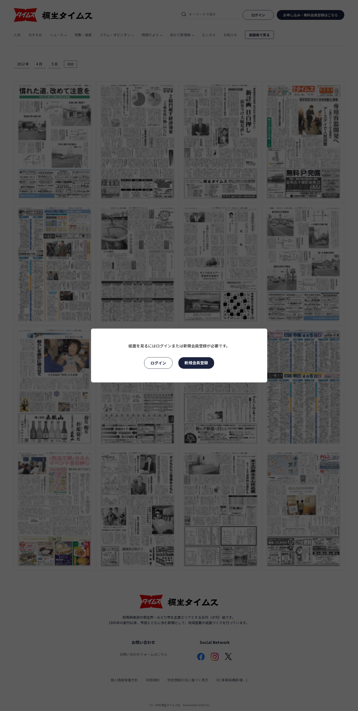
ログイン (158, 363)
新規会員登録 (196, 363)
